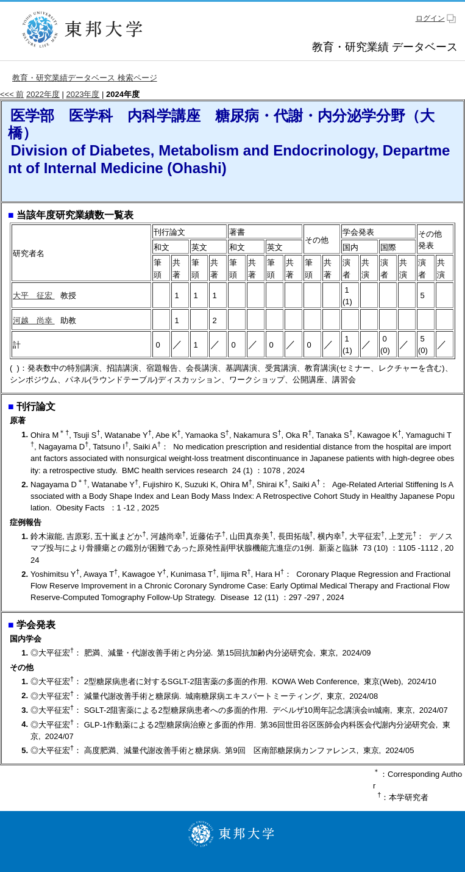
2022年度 (43, 94)
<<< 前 (12, 94)
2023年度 (83, 94)
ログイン (430, 18)
